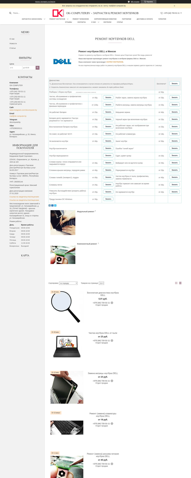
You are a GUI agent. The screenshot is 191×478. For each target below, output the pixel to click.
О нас (93, 22)
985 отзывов (135, 2)
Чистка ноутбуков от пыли (135, 463)
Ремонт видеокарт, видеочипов (137, 452)
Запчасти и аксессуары (32, 19)
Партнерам (126, 19)
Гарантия (162, 19)
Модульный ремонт (85, 212)
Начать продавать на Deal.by (45, 2)
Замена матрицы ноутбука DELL (99, 302)
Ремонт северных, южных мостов (138, 460)
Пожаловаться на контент (102, 476)
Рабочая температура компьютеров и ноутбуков (144, 438)
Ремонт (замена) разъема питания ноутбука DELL (99, 342)
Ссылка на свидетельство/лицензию (24, 197)
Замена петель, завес (134, 446)
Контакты (82, 22)
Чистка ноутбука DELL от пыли (166, 261)
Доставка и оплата (145, 19)
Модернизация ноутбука (135, 449)
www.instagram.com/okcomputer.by (23, 110)
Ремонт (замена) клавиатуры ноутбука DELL (166, 303)
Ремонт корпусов (132, 455)
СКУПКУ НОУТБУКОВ (114, 62)
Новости (13, 43)
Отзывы (68, 22)
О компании (20, 441)
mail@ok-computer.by (18, 116)
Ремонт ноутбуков (57, 19)
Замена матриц (131, 443)
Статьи (120, 22)
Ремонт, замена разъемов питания (139, 457)
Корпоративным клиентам (105, 19)
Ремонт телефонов (81, 19)
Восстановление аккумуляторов (138, 441)
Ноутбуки (107, 22)
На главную (20, 438)
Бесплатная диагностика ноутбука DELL (99, 261)
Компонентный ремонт (154, 212)
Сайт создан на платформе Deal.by (95, 473)
